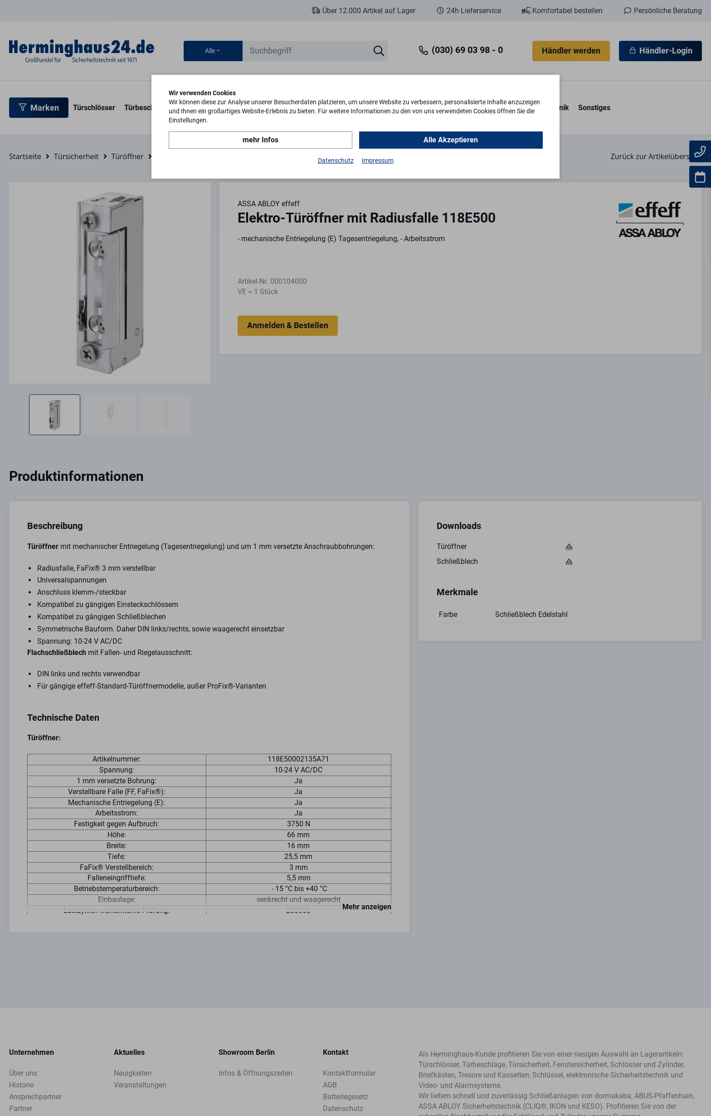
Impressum (378, 160)
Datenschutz (336, 160)
